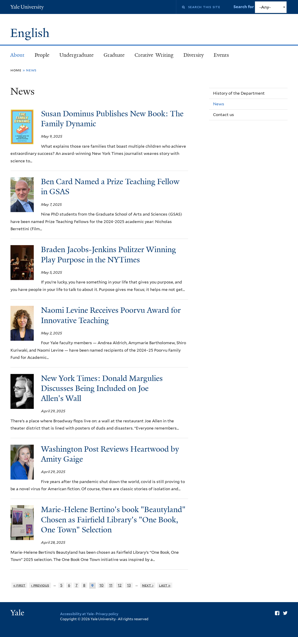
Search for (244, 6)
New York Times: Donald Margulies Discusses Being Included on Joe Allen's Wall (102, 388)
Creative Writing (154, 55)
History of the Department (239, 93)
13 (129, 585)
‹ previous (40, 585)
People (42, 55)
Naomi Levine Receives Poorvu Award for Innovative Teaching (111, 315)
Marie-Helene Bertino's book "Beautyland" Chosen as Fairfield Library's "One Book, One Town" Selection (113, 519)
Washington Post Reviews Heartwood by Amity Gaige (110, 454)
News (218, 104)
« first (19, 585)
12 (120, 585)
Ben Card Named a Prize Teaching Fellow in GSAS (110, 187)
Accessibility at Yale (77, 614)
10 (101, 585)
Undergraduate (76, 55)
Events (221, 55)
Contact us (223, 114)
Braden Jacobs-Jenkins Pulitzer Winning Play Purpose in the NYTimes (108, 254)
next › (147, 585)
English (31, 33)
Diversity (193, 55)
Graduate (114, 55)
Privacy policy (107, 614)
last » (165, 585)
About (17, 55)
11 (110, 585)
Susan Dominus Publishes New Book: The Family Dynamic (112, 119)
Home (15, 70)
